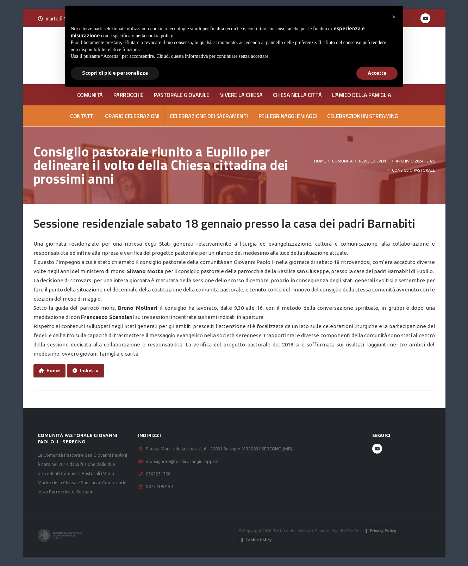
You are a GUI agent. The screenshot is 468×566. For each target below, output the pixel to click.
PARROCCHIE (128, 95)
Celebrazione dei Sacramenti (209, 116)
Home (320, 161)
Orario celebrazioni (132, 116)
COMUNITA (342, 161)
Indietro (86, 370)
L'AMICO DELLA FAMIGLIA (361, 95)
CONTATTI (82, 116)
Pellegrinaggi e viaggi (287, 116)
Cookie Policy (258, 540)
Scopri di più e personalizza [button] (115, 73)
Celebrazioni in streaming (362, 116)
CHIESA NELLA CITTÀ (297, 95)
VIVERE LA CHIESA (241, 95)
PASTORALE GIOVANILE (182, 95)
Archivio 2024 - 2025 (415, 161)
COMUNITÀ (90, 95)
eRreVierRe (349, 530)
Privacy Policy (383, 531)
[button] (394, 17)
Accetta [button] (377, 73)
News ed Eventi (374, 161)
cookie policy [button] (159, 35)
